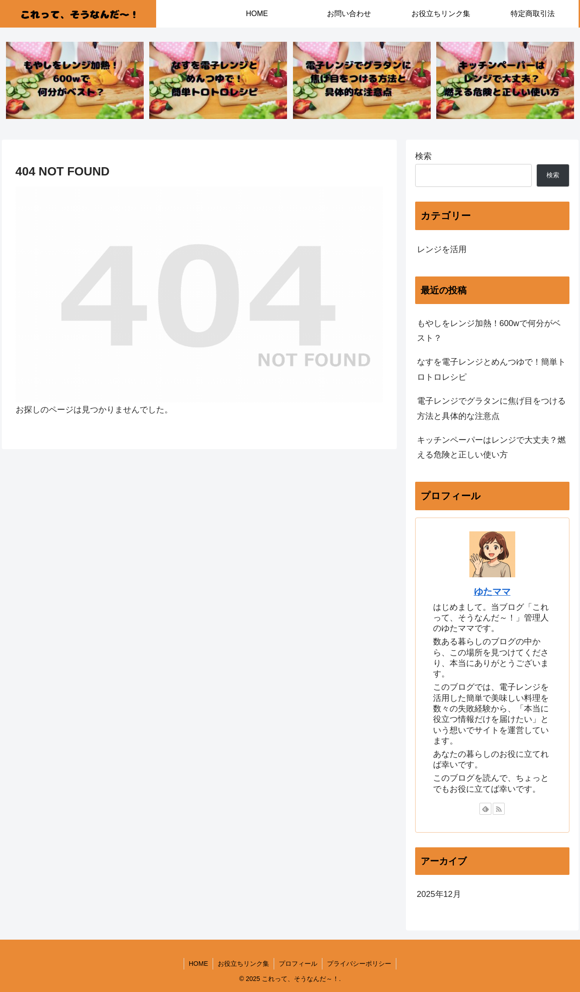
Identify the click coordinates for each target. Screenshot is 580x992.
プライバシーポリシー (359, 963)
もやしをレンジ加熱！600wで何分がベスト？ (489, 331)
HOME (198, 963)
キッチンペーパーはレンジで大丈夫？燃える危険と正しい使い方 (491, 447)
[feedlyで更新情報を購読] (485, 809)
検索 (423, 156)
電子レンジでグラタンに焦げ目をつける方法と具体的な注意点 (491, 408)
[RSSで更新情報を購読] (499, 809)
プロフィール (298, 963)
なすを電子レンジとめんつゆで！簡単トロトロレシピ (491, 369)
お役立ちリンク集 (243, 963)
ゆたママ (492, 591)
